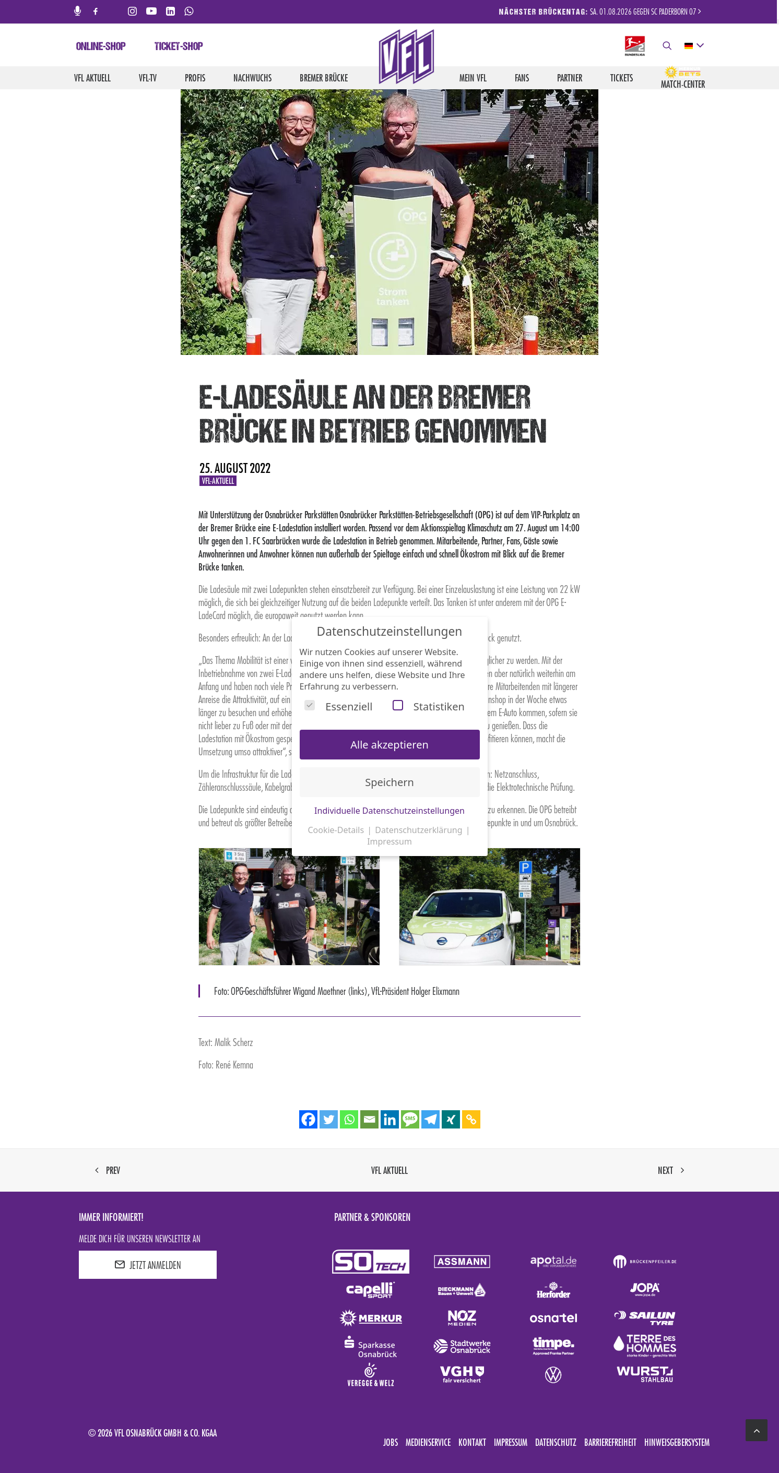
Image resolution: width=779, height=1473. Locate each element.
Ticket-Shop (179, 47)
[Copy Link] (471, 1119)
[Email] (369, 1119)
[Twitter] (329, 1119)
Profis (195, 78)
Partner (569, 78)
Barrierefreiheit (610, 1442)
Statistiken (429, 706)
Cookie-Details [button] (337, 830)
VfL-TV (148, 78)
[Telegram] (430, 1119)
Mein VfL (473, 78)
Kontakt (472, 1442)
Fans (522, 78)
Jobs (390, 1442)
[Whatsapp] (349, 1119)
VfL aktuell (92, 78)
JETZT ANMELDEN (147, 1265)
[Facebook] (308, 1119)
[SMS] (410, 1119)
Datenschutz (555, 1442)
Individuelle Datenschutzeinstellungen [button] (389, 810)
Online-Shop (101, 47)
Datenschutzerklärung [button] (419, 830)
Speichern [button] (389, 782)
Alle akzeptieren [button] (389, 745)
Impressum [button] (389, 841)
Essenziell (338, 706)
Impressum (510, 1442)
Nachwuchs (252, 78)
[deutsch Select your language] (693, 46)
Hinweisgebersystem (677, 1442)
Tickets (621, 78)
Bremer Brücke (324, 78)
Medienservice (428, 1442)
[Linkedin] (390, 1119)
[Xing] (451, 1119)
